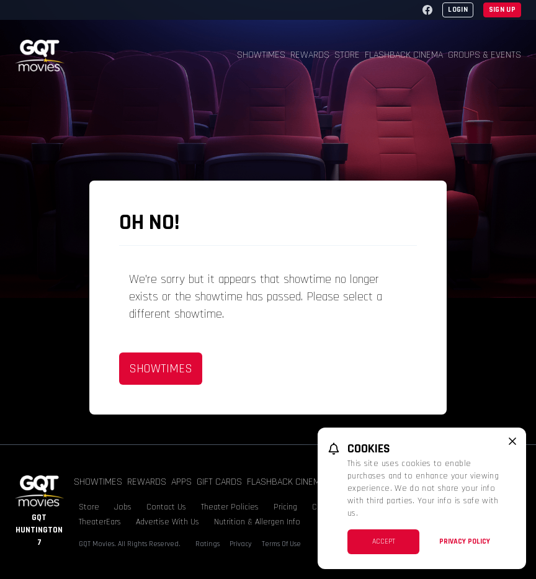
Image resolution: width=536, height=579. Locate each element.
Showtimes (261, 54)
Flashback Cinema (404, 54)
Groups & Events (484, 54)
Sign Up (502, 9)
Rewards (309, 54)
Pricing (285, 507)
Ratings (207, 544)
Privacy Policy (464, 541)
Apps (181, 481)
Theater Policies (230, 507)
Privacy (241, 544)
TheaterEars (100, 521)
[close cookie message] (512, 441)
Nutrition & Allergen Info (257, 521)
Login (458, 9)
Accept (383, 541)
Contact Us (166, 507)
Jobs (123, 507)
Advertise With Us (167, 521)
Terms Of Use (281, 544)
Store (347, 54)
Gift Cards (219, 481)
